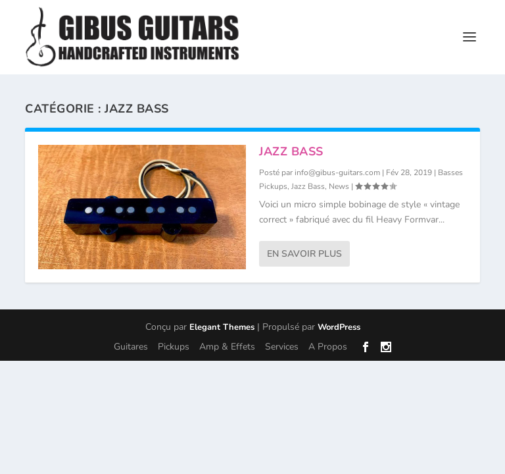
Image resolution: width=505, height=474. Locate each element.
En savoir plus (304, 254)
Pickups (173, 346)
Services (282, 346)
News (339, 186)
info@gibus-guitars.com (337, 172)
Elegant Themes (221, 327)
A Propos (327, 346)
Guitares (131, 346)
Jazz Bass (291, 151)
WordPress (339, 327)
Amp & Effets (227, 346)
